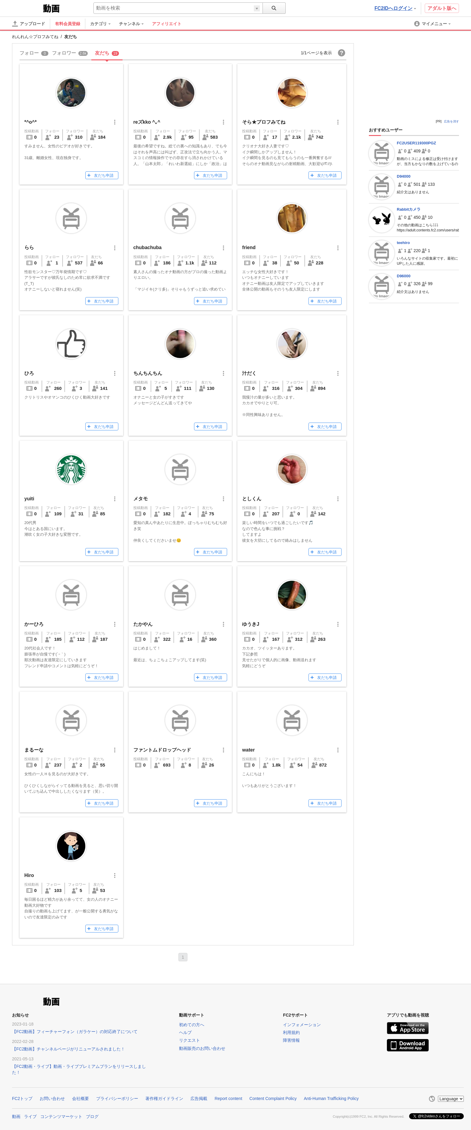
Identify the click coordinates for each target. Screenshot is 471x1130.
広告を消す (451, 121)
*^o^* (30, 122)
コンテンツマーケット (61, 1115)
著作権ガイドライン (164, 1098)
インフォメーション (302, 1024)
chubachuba (147, 247)
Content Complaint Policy (272, 1098)
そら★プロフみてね (263, 122)
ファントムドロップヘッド (162, 749)
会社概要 (80, 1098)
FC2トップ (22, 1098)
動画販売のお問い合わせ (202, 1048)
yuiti (29, 498)
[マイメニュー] (433, 24)
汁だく (249, 373)
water (248, 749)
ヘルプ (185, 1032)
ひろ (29, 373)
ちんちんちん (147, 373)
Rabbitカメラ (409, 209)
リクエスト (189, 1040)
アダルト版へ (441, 8)
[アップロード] (28, 24)
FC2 (27, 8)
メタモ (140, 498)
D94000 (404, 176)
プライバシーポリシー (117, 1098)
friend (248, 247)
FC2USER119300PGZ (416, 143)
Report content (228, 1098)
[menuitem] (103, 24)
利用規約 (291, 1032)
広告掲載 (198, 1098)
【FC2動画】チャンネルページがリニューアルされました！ (68, 1049)
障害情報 (291, 1040)
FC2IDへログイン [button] (395, 8)
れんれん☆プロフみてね (35, 36)
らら (29, 247)
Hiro (29, 875)
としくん (251, 498)
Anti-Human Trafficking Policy (331, 1098)
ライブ (30, 1115)
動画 (16, 1115)
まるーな (34, 749)
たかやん (143, 624)
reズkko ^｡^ (146, 122)
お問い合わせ (52, 1098)
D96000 (404, 276)
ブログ (92, 1115)
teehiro (403, 242)
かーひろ (34, 624)
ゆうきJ (250, 624)
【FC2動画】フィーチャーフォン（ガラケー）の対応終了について (75, 1031)
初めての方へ (191, 1024)
